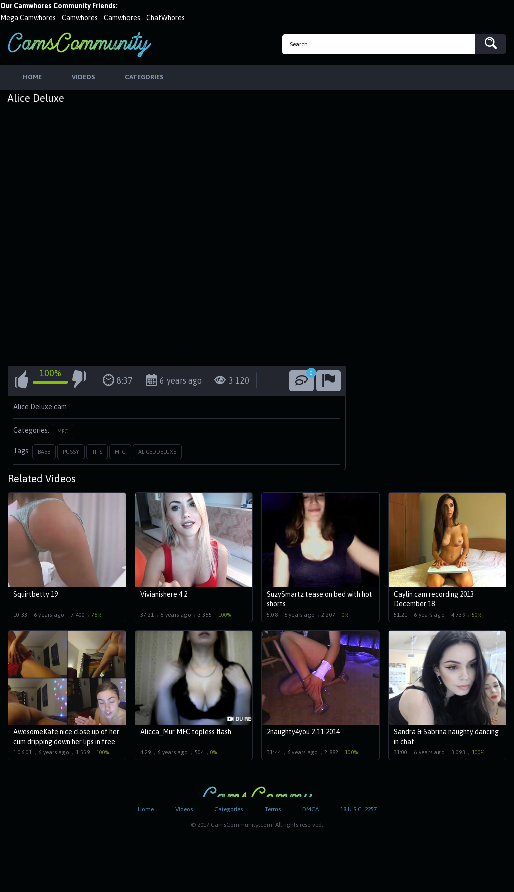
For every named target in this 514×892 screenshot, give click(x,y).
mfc (120, 452)
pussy (71, 452)
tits (97, 452)
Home (146, 809)
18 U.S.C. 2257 (358, 809)
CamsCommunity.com (79, 44)
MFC (62, 431)
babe (44, 452)
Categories (228, 809)
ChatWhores (165, 18)
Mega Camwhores (28, 18)
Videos (184, 809)
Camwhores (80, 18)
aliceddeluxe (157, 452)
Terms (273, 809)
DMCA (310, 809)
